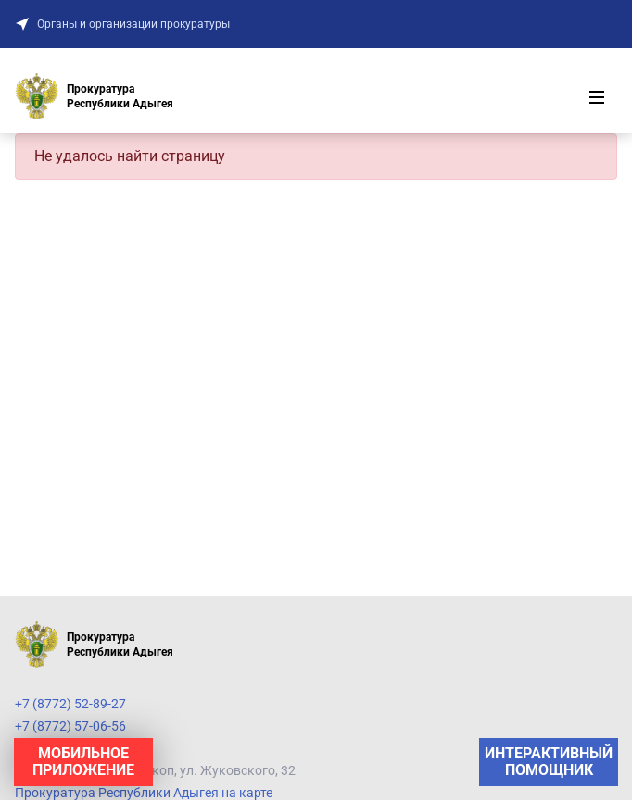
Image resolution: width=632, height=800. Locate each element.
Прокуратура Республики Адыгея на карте (143, 792)
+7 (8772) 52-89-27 (70, 703)
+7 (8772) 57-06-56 (70, 726)
